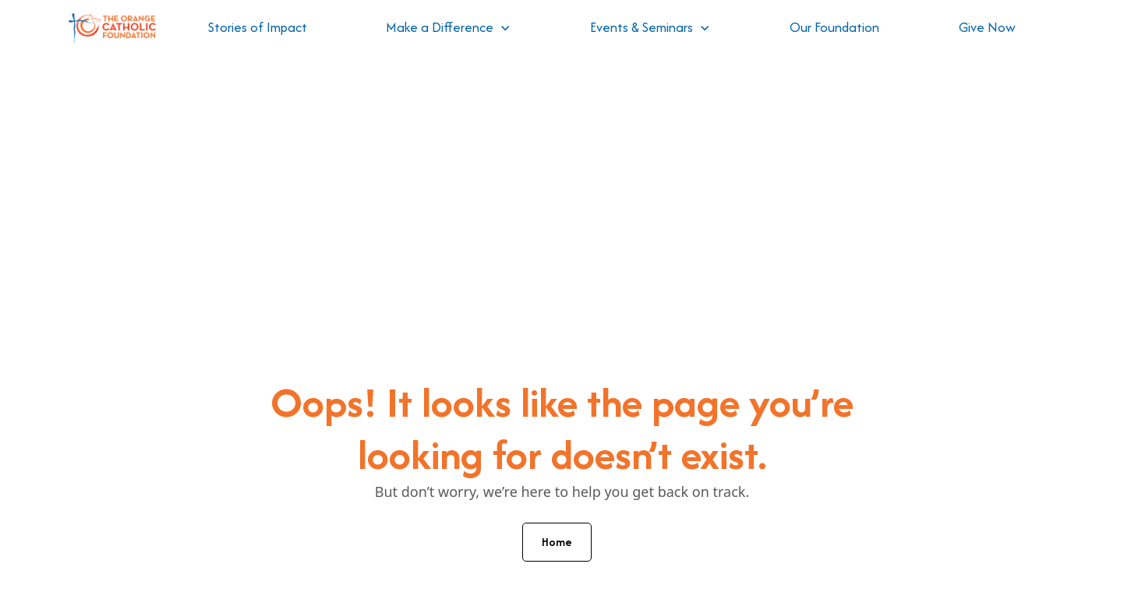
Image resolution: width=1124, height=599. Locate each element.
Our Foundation (834, 27)
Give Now (987, 27)
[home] (112, 28)
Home (557, 542)
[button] (448, 28)
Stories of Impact (257, 27)
